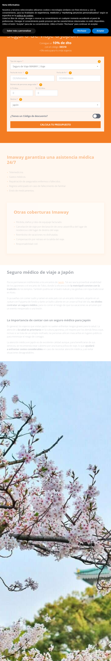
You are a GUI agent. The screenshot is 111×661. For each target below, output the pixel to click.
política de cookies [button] (25, 15)
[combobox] (55, 66)
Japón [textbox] (15, 104)
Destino (16, 99)
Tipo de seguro (55, 61)
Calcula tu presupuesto (55, 124)
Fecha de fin (64, 72)
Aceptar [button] (100, 31)
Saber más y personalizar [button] (19, 31)
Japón (61, 282)
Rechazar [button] (81, 31)
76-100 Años (40, 88)
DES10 (63, 47)
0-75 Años (14, 88)
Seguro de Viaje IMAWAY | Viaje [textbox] (29, 66)
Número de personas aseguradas (26, 84)
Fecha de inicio (19, 72)
